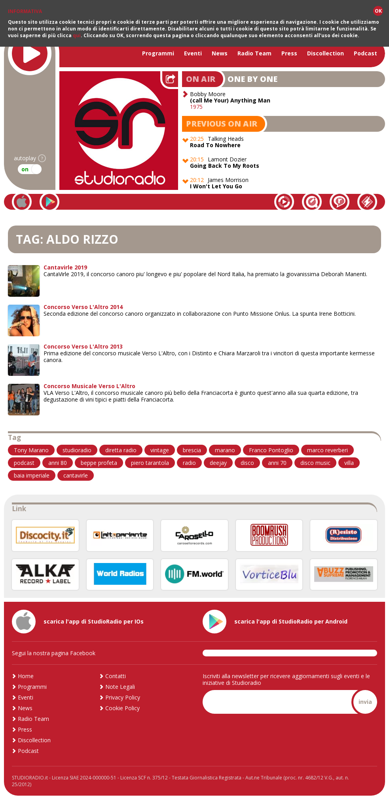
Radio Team (254, 53)
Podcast (365, 53)
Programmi (158, 53)
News (220, 53)
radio (189, 462)
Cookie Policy (122, 708)
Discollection (325, 53)
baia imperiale (31, 475)
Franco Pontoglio (271, 450)
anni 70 (277, 462)
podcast (24, 462)
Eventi (193, 53)
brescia (192, 450)
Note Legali (120, 686)
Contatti (115, 676)
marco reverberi (327, 450)
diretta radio (121, 450)
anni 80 (57, 462)
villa (349, 462)
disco (247, 462)
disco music (315, 462)
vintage (159, 450)
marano (225, 450)
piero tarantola (150, 462)
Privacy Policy (122, 697)
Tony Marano (31, 450)
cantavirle (75, 475)
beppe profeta (99, 462)
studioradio (77, 450)
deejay (218, 462)
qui (77, 35)
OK (378, 11)
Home (26, 676)
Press (289, 53)
